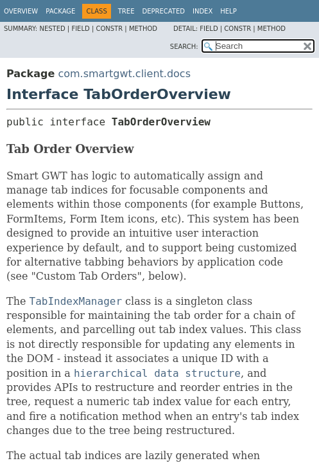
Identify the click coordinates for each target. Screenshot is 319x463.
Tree (126, 11)
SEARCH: (184, 46)
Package (60, 11)
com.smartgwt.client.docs (124, 74)
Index (202, 11)
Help (228, 11)
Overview (21, 11)
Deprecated (163, 11)
